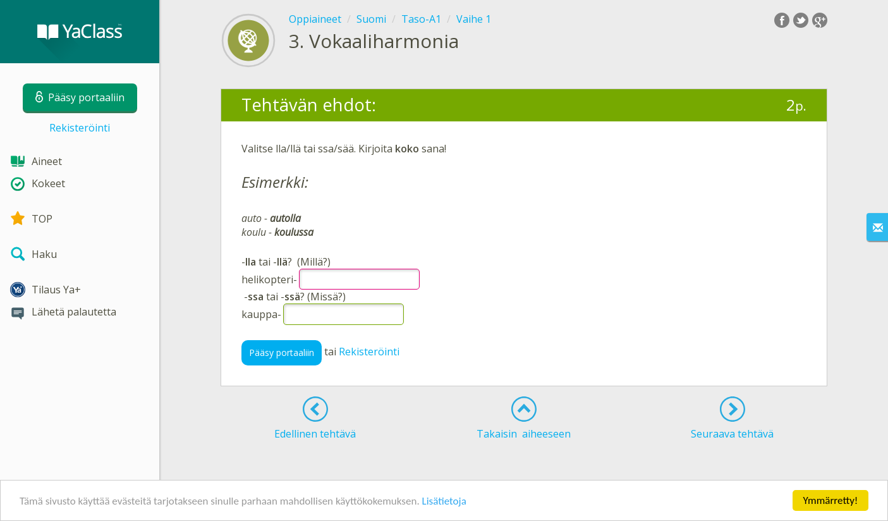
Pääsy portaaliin (281, 352)
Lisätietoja (444, 501)
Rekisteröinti (79, 127)
